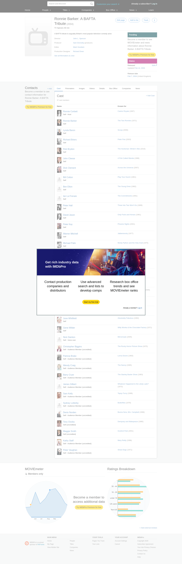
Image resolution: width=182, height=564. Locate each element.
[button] (91, 302)
